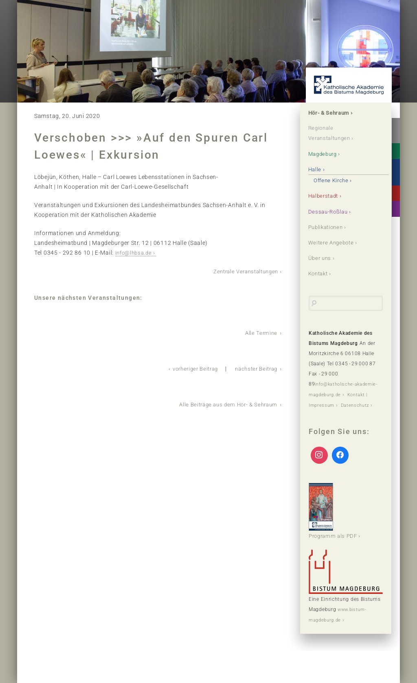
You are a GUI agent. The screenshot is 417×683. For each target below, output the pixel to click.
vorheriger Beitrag (188, 367)
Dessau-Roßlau (330, 211)
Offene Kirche (333, 180)
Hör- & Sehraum (331, 113)
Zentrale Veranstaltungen (242, 271)
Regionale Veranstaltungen (332, 133)
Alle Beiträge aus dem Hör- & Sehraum (224, 402)
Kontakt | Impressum (334, 403)
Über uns (321, 257)
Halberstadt (325, 195)
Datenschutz (324, 414)
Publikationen (328, 226)
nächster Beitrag (254, 367)
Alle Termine (260, 332)
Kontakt (320, 273)
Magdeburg (324, 154)
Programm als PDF (335, 519)
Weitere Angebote (333, 242)
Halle (316, 169)
